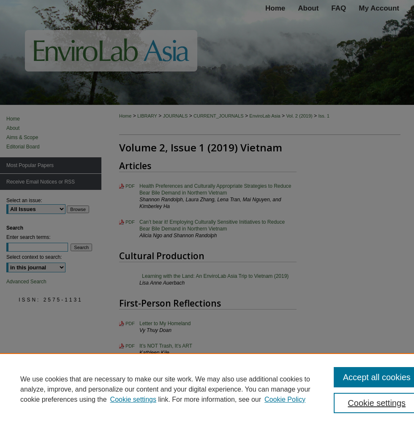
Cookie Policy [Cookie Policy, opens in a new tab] (284, 399)
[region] (207, 389)
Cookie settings (133, 399)
